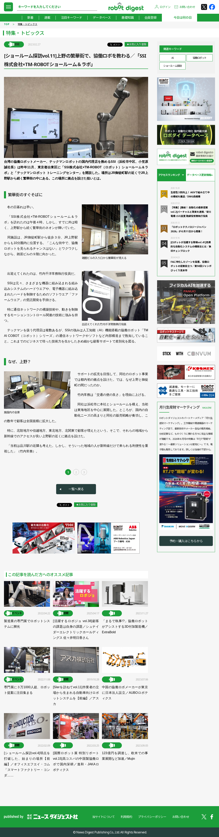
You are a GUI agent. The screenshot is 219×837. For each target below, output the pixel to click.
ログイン (165, 7)
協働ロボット (199, 58)
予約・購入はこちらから (186, 541)
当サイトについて (103, 817)
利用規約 (126, 817)
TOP (6, 24)
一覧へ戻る (76, 489)
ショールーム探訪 (172, 66)
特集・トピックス (27, 24)
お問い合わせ (187, 7)
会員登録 (150, 17)
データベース (102, 17)
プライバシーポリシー (152, 817)
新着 (30, 17)
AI (172, 58)
